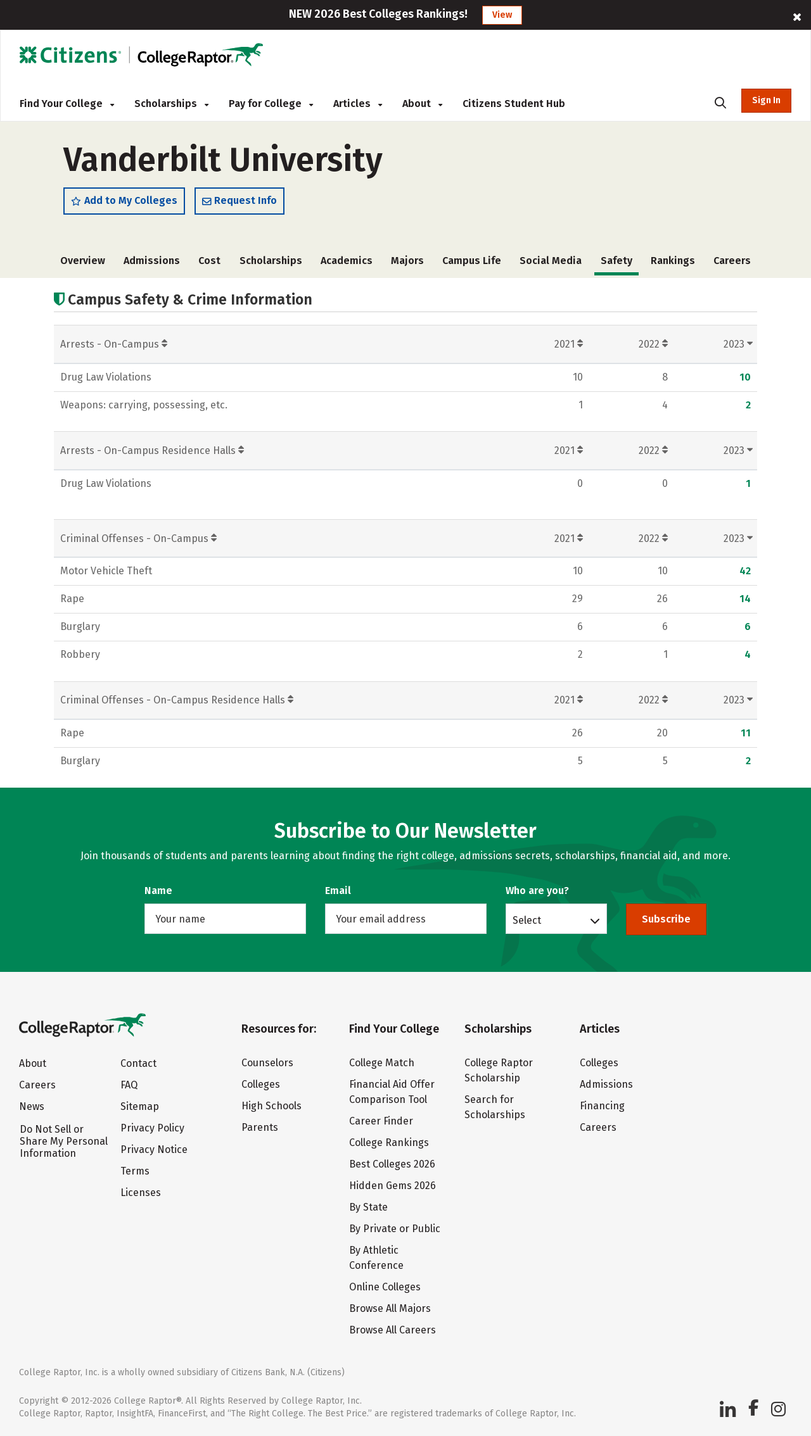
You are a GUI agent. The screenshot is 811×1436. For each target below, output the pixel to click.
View (502, 14)
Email (338, 891)
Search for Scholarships (494, 1107)
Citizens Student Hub (514, 104)
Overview (82, 261)
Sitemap (139, 1106)
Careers (732, 261)
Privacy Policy (152, 1128)
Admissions (152, 261)
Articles (357, 104)
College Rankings (389, 1143)
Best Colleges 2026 (392, 1164)
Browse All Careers (392, 1330)
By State (368, 1207)
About (422, 104)
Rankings (673, 261)
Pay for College (271, 104)
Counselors (267, 1063)
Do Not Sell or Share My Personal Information (64, 1141)
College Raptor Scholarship (498, 1070)
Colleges (260, 1084)
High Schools (271, 1106)
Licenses (140, 1193)
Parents (259, 1127)
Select (527, 920)
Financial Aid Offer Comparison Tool (392, 1091)
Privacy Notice (154, 1149)
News (31, 1106)
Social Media (551, 261)
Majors (407, 261)
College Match (381, 1063)
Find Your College (67, 104)
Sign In (766, 100)
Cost (209, 261)
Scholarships (171, 104)
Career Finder (381, 1121)
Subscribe (666, 919)
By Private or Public (394, 1229)
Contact (138, 1063)
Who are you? (537, 891)
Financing (602, 1106)
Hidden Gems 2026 (392, 1186)
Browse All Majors (390, 1308)
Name (158, 891)
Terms (135, 1171)
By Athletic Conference (376, 1257)
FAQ (128, 1085)
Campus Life (471, 261)
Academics (347, 261)
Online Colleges (385, 1287)
